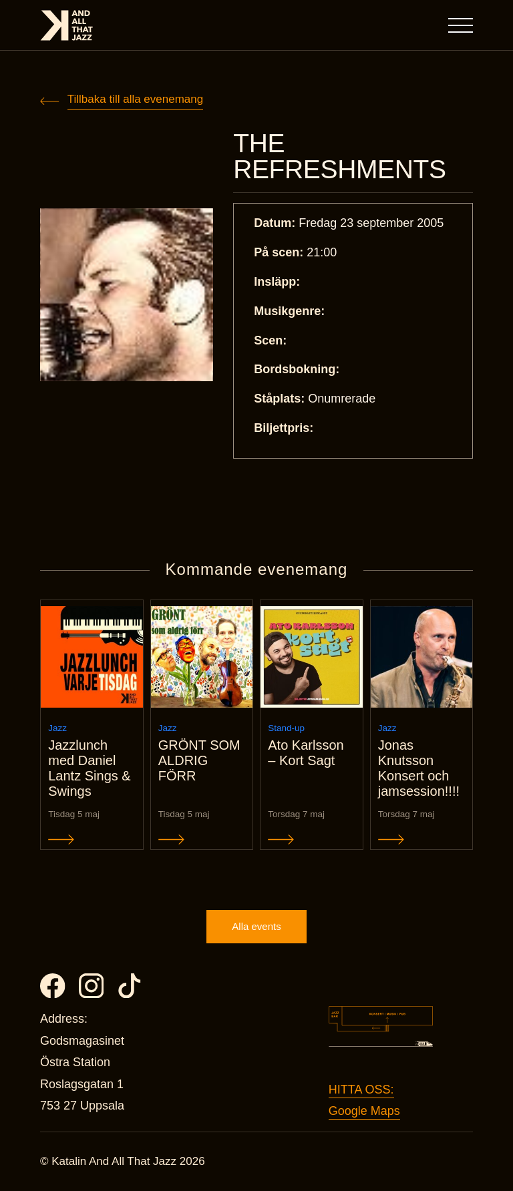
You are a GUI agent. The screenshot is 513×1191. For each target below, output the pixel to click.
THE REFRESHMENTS (339, 156)
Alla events (256, 926)
